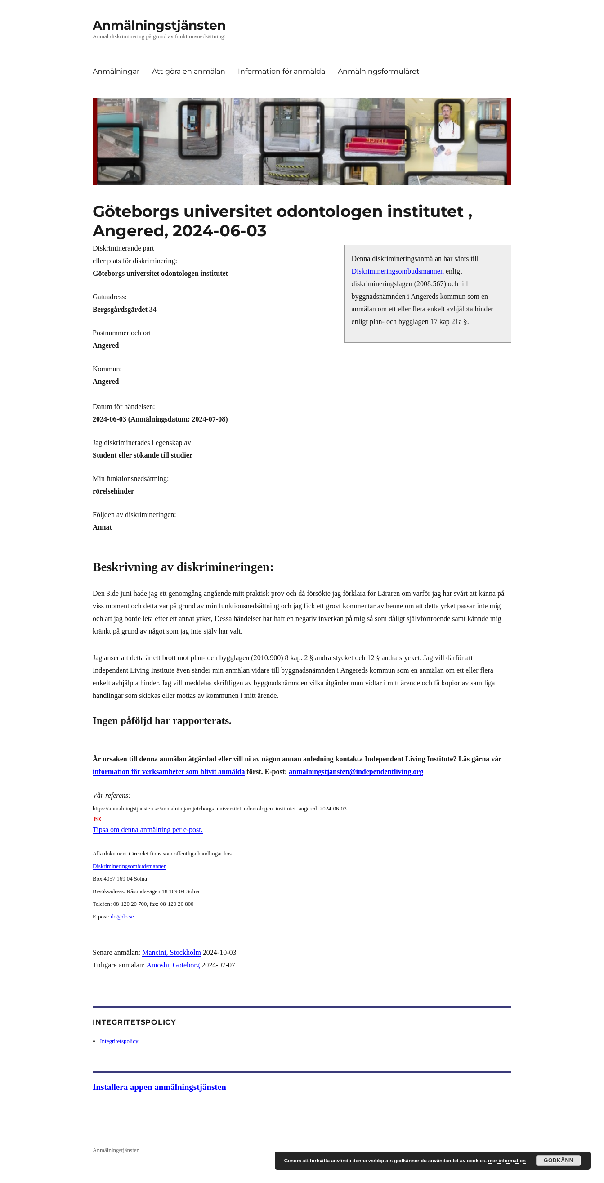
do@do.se (122, 916)
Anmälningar (116, 71)
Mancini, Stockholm (171, 952)
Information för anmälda (281, 71)
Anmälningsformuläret (379, 71)
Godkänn (558, 1160)
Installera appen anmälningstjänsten (159, 1087)
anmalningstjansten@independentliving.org (356, 771)
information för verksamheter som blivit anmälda (169, 771)
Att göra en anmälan (188, 71)
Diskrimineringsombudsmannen (398, 271)
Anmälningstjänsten (159, 25)
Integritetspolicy (119, 1041)
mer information (507, 1160)
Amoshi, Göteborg (173, 965)
